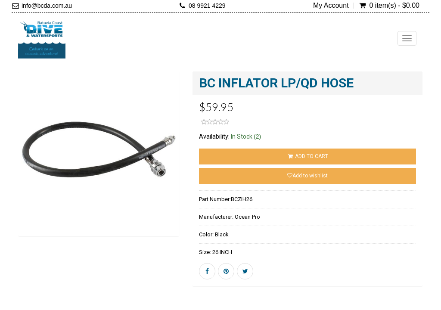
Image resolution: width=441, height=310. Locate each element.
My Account (331, 6)
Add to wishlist (307, 176)
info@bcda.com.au (47, 5)
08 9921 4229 (207, 5)
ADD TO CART (307, 156)
